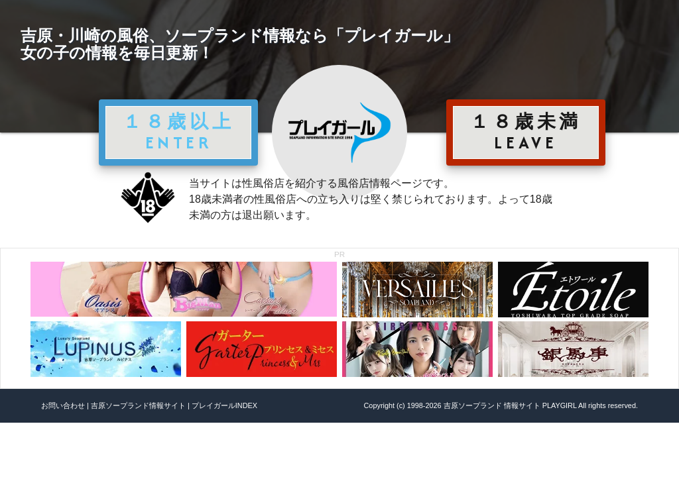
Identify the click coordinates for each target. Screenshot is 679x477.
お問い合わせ (63, 405)
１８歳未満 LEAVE (526, 131)
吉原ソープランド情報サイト (138, 405)
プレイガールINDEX (224, 405)
